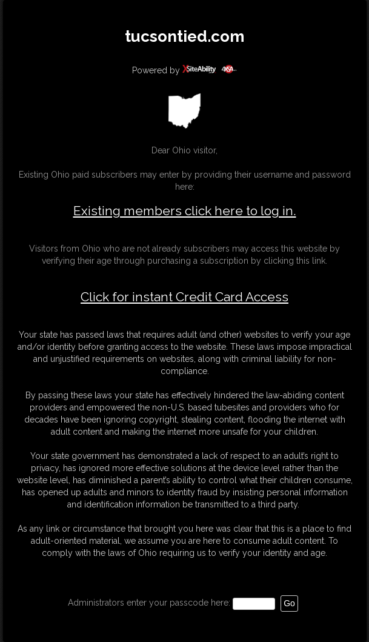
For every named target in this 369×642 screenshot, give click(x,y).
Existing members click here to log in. (184, 210)
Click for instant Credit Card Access (184, 297)
